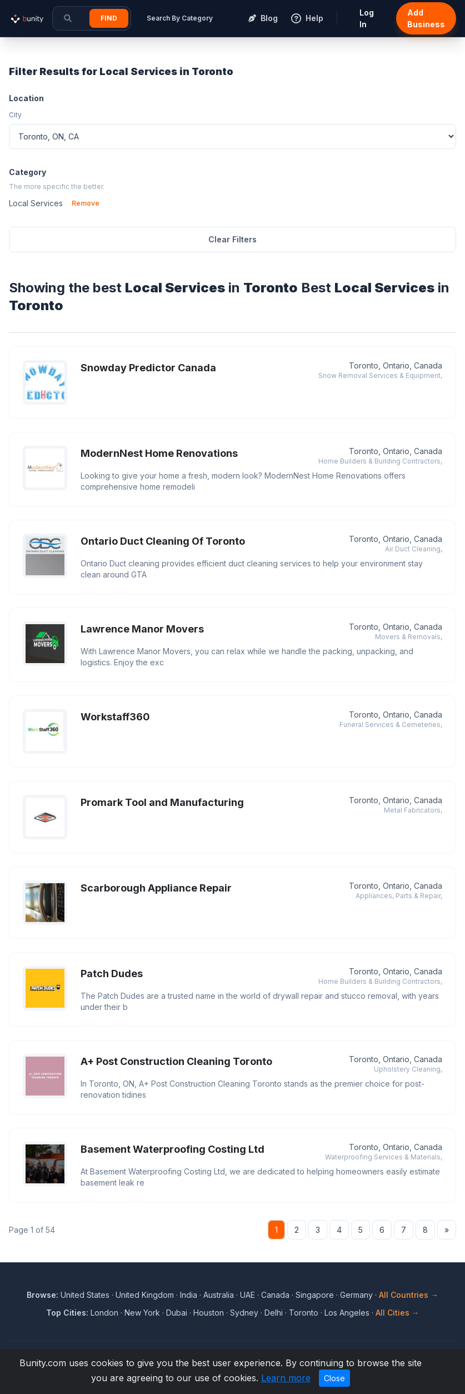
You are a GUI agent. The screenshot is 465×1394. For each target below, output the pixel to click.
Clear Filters (232, 239)
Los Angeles (346, 1312)
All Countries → (408, 1295)
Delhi (273, 1312)
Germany (356, 1295)
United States (85, 1295)
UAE (247, 1295)
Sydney (244, 1312)
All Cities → (397, 1312)
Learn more (286, 1377)
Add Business (426, 18)
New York (142, 1312)
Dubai (176, 1312)
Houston (208, 1312)
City (15, 115)
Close (334, 1378)
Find (109, 18)
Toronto (303, 1312)
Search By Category (180, 18)
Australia (218, 1295)
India (188, 1295)
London (104, 1312)
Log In (366, 18)
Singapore (315, 1295)
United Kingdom (145, 1295)
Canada (275, 1295)
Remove (85, 203)
